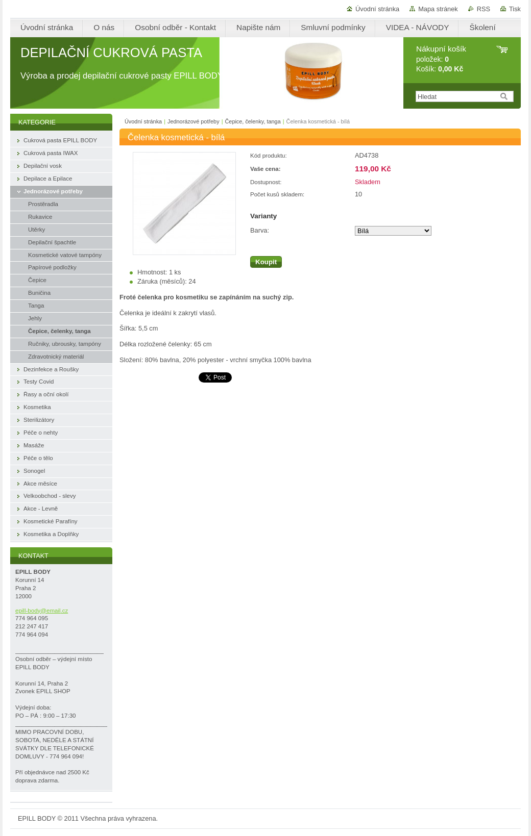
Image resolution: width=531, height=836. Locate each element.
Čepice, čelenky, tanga (252, 121)
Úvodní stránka (377, 9)
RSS (483, 9)
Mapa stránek (438, 9)
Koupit (266, 262)
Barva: (259, 230)
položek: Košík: (441, 59)
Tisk (515, 9)
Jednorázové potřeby (193, 121)
